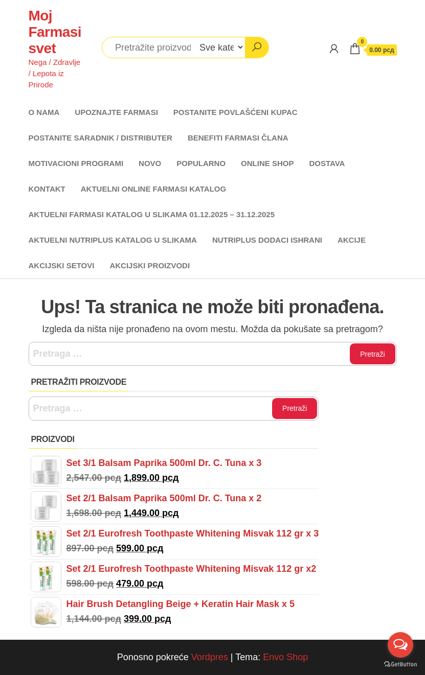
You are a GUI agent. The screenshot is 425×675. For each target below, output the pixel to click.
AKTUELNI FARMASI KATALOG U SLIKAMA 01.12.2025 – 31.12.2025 (152, 214)
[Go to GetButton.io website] (400, 664)
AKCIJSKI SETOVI (62, 265)
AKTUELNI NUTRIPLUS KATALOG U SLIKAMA (113, 240)
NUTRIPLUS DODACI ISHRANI (267, 240)
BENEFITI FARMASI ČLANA (238, 137)
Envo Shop (285, 657)
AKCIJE (352, 240)
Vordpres (209, 657)
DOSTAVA (327, 163)
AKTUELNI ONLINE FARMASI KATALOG (153, 188)
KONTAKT (47, 188)
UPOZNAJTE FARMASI (116, 112)
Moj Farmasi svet (55, 32)
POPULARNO (201, 163)
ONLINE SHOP (267, 163)
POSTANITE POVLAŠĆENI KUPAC (235, 112)
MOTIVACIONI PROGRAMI (76, 163)
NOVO (150, 163)
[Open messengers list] (400, 645)
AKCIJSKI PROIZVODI (149, 265)
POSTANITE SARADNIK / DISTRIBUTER (100, 137)
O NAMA (44, 112)
